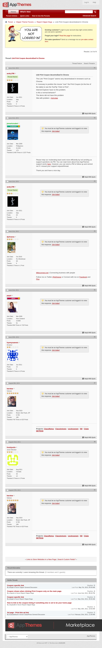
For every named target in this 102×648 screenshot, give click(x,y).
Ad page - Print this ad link (18, 613)
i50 (81, 429)
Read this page (65, 36)
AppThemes (91, 636)
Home (13, 12)
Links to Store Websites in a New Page (41, 559)
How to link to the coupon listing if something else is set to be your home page (39, 603)
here (49, 164)
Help (94, 2)
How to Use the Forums (41, 16)
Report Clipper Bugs (44, 22)
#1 (94, 68)
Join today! (56, 131)
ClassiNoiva (49, 429)
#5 (94, 290)
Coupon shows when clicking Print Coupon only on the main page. (34, 591)
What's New (25, 12)
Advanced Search (89, 16)
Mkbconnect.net (42, 273)
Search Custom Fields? (67, 559)
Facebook (83, 277)
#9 (94, 490)
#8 (94, 442)
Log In (86, 2)
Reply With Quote (88, 113)
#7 (94, 383)
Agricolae (54, 98)
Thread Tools (76, 63)
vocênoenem (73, 429)
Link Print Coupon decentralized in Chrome (28, 58)
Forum (10, 22)
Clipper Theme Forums (25, 22)
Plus (37, 279)
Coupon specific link (15, 585)
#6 (94, 337)
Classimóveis (60, 429)
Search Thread (89, 63)
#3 (94, 181)
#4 (94, 231)
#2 (94, 118)
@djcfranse (56, 277)
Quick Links (24, 16)
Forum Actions (11, 16)
